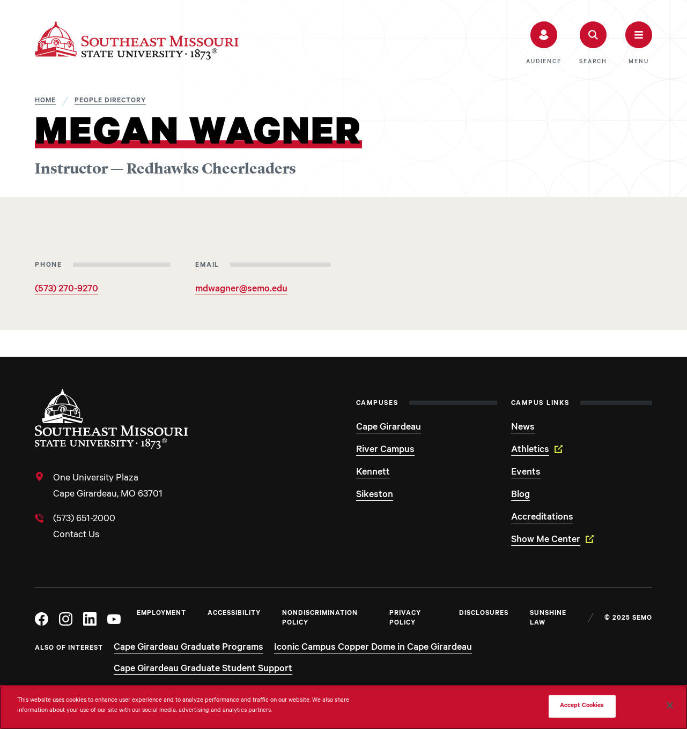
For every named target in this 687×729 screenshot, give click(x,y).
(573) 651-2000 (84, 519)
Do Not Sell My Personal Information (487, 706)
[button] (543, 43)
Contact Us (76, 535)
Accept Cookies (582, 706)
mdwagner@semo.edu (241, 289)
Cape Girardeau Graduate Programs (188, 648)
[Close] (670, 705)
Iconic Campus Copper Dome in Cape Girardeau (373, 648)
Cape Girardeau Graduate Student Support (203, 669)
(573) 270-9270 (66, 289)
